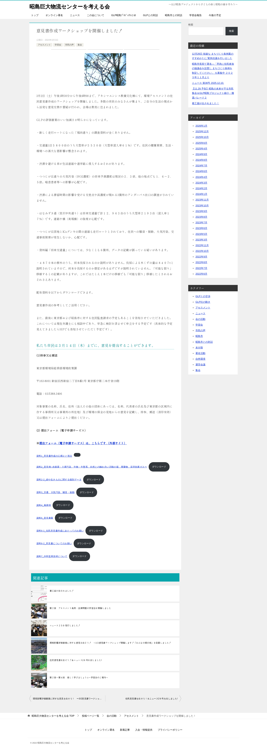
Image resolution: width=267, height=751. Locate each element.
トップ (34, 15)
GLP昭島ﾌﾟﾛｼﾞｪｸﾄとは (123, 15)
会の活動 (200, 318)
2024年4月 (201, 176)
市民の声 (69, 44)
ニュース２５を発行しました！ (65, 625)
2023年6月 (201, 228)
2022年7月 (201, 268)
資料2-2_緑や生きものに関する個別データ (58, 479)
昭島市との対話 (173, 15)
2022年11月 (202, 245)
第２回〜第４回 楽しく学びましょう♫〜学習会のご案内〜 (79, 677)
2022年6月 (201, 273)
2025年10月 (202, 136)
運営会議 (200, 364)
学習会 (58, 44)
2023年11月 (202, 199)
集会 (80, 44)
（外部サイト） (83, 443)
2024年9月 (201, 154)
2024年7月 (201, 165)
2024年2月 (201, 188)
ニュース (75, 15)
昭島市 (199, 335)
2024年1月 (201, 193)
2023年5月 (201, 233)
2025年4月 (201, 148)
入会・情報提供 (143, 729)
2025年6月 (201, 142)
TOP (53, 715)
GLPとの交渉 (202, 296)
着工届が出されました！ (62, 590)
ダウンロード (159, 466)
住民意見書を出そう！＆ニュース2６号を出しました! (76, 659)
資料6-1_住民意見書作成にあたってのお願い (60, 530)
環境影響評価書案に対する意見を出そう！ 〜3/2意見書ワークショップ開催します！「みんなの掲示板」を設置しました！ (110, 642)
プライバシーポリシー (170, 729)
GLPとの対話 (150, 15)
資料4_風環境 (43, 505)
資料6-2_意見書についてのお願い (54, 543)
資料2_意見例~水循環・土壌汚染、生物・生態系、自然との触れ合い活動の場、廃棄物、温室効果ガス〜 (91, 466)
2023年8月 (201, 216)
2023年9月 (201, 211)
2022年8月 (201, 262)
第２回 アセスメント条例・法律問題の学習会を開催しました (80, 607)
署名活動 (200, 353)
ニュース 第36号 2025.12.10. (208, 82)
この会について (95, 15)
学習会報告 (195, 15)
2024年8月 (201, 159)
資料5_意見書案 (44, 517)
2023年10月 (202, 205)
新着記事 (125, 729)
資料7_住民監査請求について (51, 556)
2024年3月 (201, 182)
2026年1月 (201, 125)
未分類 (199, 347)
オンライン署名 (54, 15)
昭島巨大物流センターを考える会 (69, 6)
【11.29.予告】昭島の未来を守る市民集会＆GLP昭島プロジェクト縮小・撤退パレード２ (213, 93)
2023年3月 (201, 239)
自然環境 (200, 358)
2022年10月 (202, 250)
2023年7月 (201, 222)
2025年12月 (202, 131)
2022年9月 (201, 256)
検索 (190, 24)
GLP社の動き (202, 301)
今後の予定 (215, 15)
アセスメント (44, 44)
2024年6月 (201, 171)
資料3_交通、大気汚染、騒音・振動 (55, 492)
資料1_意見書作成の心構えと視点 (54, 455)
